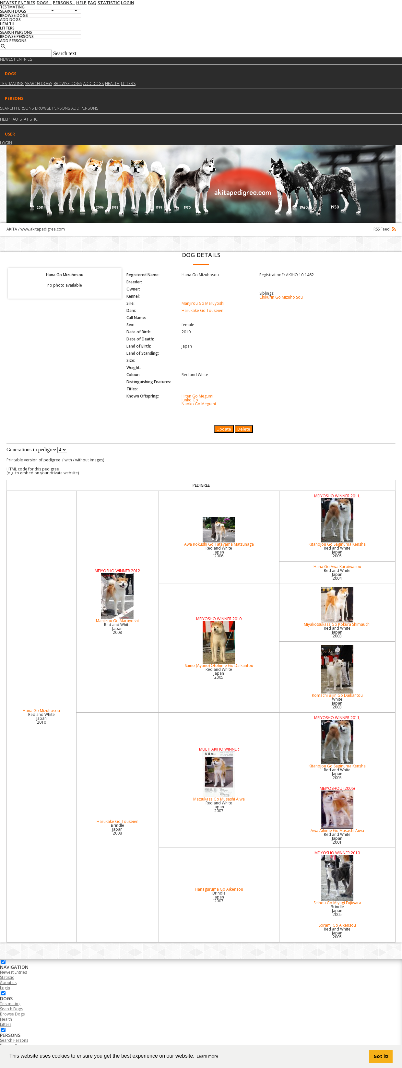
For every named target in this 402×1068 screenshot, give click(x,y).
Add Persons (84, 108)
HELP (4, 119)
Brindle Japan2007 (219, 897)
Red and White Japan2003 (337, 632)
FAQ (14, 119)
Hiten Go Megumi (197, 396)
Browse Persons (52, 108)
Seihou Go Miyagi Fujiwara (337, 880)
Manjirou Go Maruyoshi (203, 303)
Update (224, 429)
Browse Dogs (12, 1014)
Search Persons (17, 108)
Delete (243, 429)
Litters (128, 83)
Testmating (12, 83)
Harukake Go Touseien (202, 310)
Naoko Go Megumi (199, 404)
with (68, 460)
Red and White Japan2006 (219, 552)
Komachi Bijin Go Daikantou (337, 671)
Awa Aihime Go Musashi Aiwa (337, 811)
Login (6, 143)
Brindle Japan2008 (117, 829)
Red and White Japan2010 (41, 718)
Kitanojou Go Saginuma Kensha (337, 522)
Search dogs (38, 83)
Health (112, 83)
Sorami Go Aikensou (337, 925)
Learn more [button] (207, 1056)
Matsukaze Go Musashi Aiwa (219, 776)
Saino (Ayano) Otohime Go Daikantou (219, 644)
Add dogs (93, 83)
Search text (65, 53)
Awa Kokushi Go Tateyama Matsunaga (219, 532)
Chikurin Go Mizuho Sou (281, 297)
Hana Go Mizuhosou (41, 710)
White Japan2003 (337, 703)
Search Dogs (11, 1009)
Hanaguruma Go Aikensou (219, 889)
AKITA (11, 229)
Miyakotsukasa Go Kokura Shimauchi (337, 607)
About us (8, 982)
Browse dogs (67, 83)
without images (89, 460)
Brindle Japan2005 (337, 910)
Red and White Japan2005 (337, 552)
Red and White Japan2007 (219, 806)
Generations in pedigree (31, 449)
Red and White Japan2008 (117, 628)
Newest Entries (16, 59)
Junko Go (190, 400)
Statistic (28, 119)
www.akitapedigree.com (42, 229)
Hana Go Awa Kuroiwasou (337, 566)
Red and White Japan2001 (337, 838)
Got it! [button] (380, 1056)
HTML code (16, 469)
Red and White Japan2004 (337, 574)
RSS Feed (384, 229)
